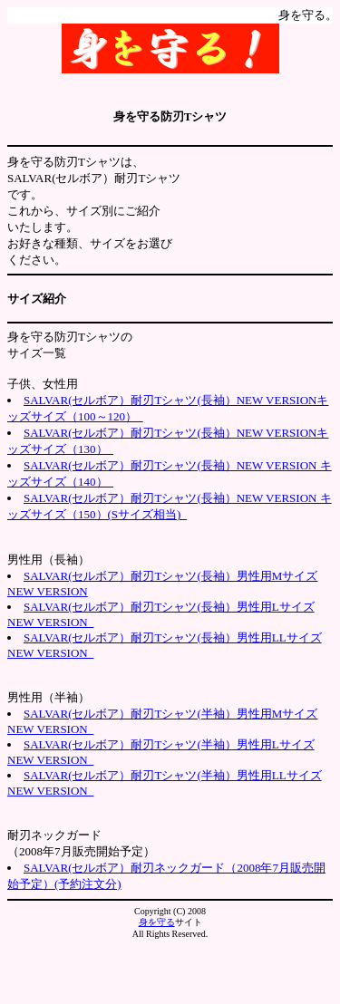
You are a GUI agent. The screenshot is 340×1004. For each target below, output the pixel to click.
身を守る (157, 922)
